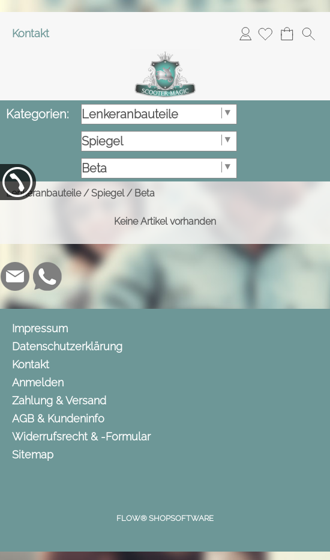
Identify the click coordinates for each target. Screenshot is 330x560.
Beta (144, 193)
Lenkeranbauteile (43, 193)
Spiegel (107, 193)
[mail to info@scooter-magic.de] (15, 276)
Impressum (40, 328)
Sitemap (32, 454)
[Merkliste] (265, 33)
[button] (308, 33)
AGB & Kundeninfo (58, 418)
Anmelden (245, 33)
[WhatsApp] (47, 276)
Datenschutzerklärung (67, 346)
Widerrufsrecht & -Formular (81, 436)
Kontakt (30, 33)
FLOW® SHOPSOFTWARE (165, 518)
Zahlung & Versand (59, 400)
